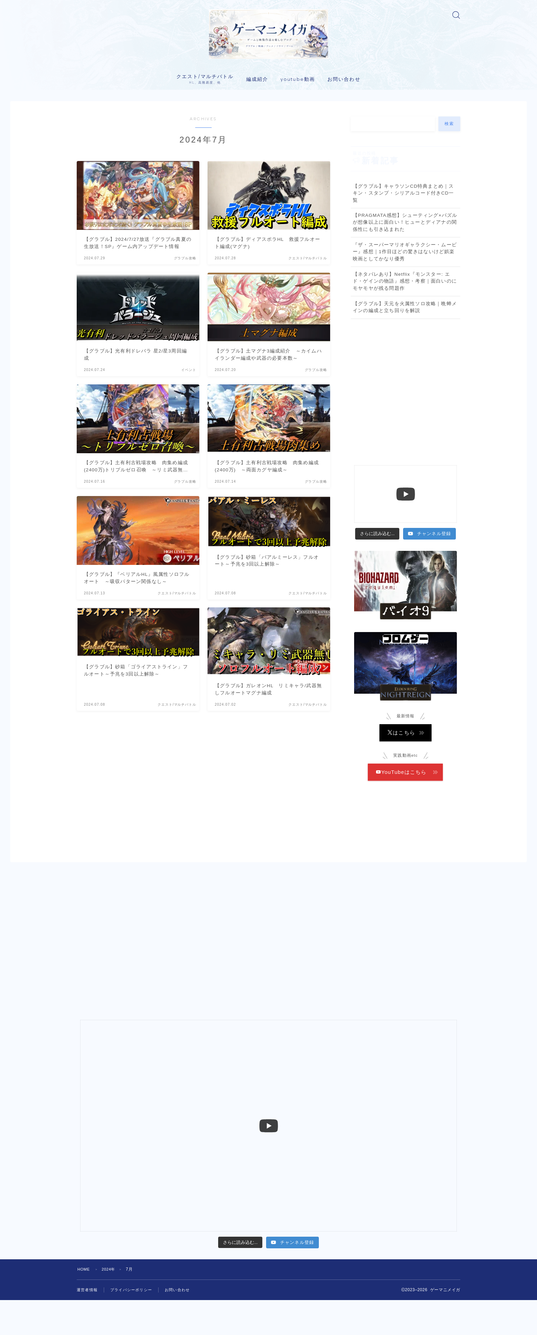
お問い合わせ (344, 115)
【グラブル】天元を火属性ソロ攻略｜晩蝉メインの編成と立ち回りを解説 (405, 343)
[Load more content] (377, 570)
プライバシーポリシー (134, 1324)
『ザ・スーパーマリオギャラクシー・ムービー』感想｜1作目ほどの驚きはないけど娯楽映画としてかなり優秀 (405, 287)
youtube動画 (297, 115)
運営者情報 (88, 1324)
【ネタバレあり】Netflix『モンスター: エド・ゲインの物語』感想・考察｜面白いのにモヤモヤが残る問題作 (405, 317)
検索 (449, 160)
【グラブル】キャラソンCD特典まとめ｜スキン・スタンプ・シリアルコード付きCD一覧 (403, 229)
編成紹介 (257, 115)
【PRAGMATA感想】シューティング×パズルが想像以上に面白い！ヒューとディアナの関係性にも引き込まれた (405, 258)
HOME (84, 1304)
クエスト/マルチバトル (205, 115)
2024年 (110, 1304)
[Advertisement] (405, 407)
